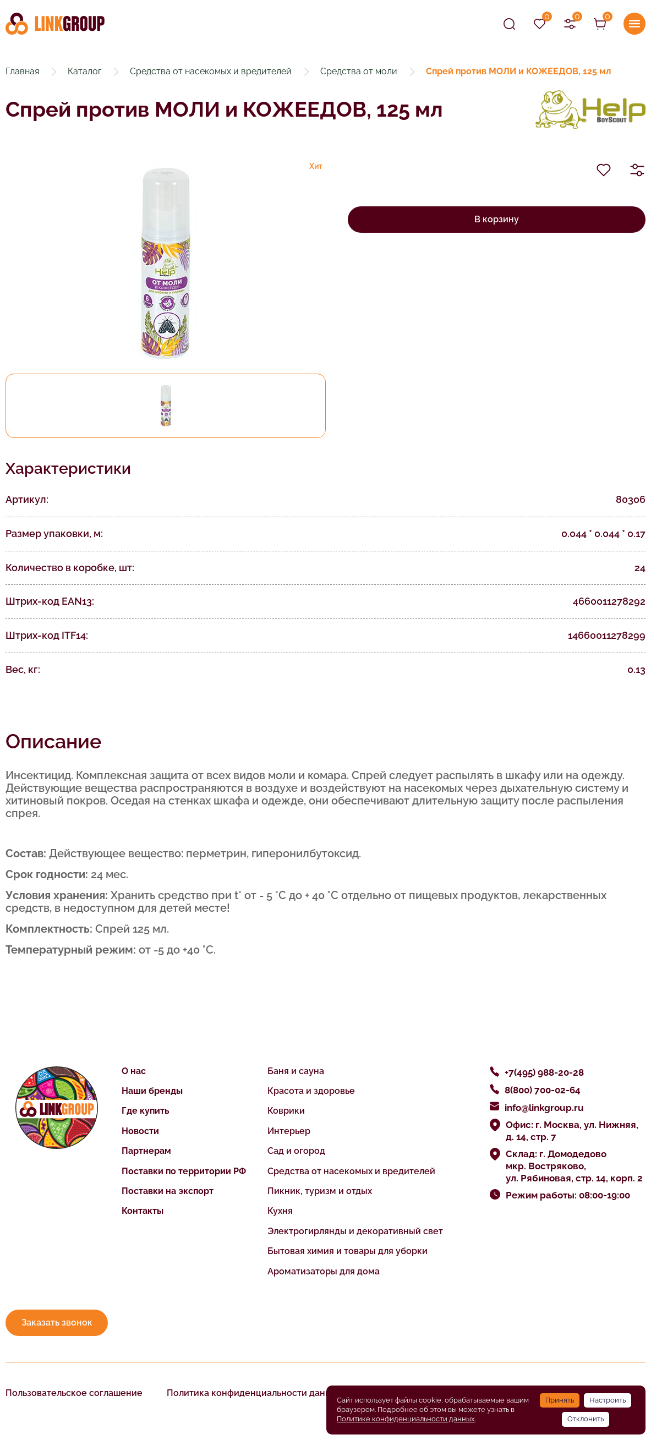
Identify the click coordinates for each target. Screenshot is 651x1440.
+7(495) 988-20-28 (544, 1072)
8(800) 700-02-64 (543, 1090)
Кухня (280, 1211)
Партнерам (146, 1151)
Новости (140, 1131)
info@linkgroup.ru (544, 1107)
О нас (134, 1071)
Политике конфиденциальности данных (406, 1419)
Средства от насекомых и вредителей (211, 71)
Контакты (142, 1211)
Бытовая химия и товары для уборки (347, 1251)
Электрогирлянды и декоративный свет (355, 1231)
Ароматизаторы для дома (323, 1271)
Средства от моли (358, 71)
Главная (22, 71)
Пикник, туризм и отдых (319, 1191)
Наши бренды (152, 1091)
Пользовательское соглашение (74, 1393)
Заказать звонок (56, 1322)
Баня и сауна (295, 1071)
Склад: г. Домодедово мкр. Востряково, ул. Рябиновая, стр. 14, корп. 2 (574, 1166)
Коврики (286, 1110)
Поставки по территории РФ (184, 1171)
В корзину (496, 219)
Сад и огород (296, 1151)
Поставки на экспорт (168, 1191)
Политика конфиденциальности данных (254, 1393)
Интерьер (288, 1131)
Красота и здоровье (311, 1091)
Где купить (145, 1110)
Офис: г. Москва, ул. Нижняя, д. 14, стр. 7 (572, 1130)
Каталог (84, 71)
